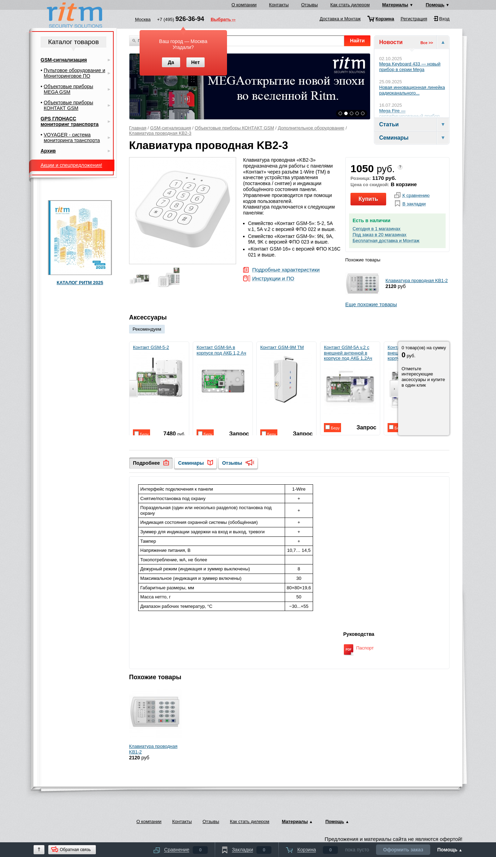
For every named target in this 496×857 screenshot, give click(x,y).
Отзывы (309, 4)
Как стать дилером (350, 4)
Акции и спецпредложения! (71, 165)
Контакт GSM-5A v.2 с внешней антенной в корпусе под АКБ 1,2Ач (350, 380)
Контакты (279, 4)
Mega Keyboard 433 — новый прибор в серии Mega (409, 66)
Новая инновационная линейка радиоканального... (412, 90)
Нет (195, 62)
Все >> (426, 43)
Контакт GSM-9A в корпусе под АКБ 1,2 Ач (223, 377)
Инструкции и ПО (273, 278)
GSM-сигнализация (170, 128)
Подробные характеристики (286, 270)
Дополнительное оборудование (311, 128)
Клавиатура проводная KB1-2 (416, 280)
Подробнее (146, 463)
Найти (357, 40)
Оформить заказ (403, 849)
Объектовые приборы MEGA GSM (68, 89)
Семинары (191, 463)
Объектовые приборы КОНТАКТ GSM (234, 128)
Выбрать (221, 20)
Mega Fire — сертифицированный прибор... (411, 113)
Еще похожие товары (371, 304)
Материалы (395, 4)
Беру (141, 433)
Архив (48, 151)
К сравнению (416, 196)
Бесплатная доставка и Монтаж (386, 241)
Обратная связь (75, 849)
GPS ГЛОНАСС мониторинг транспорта (70, 121)
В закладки (414, 204)
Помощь (435, 4)
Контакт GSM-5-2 (159, 374)
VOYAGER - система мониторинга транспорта (72, 137)
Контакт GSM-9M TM (286, 374)
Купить (368, 199)
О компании (244, 4)
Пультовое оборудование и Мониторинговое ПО (74, 73)
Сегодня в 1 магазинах (377, 229)
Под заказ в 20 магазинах (379, 235)
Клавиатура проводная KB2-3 (160, 133)
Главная (137, 128)
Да (171, 62)
